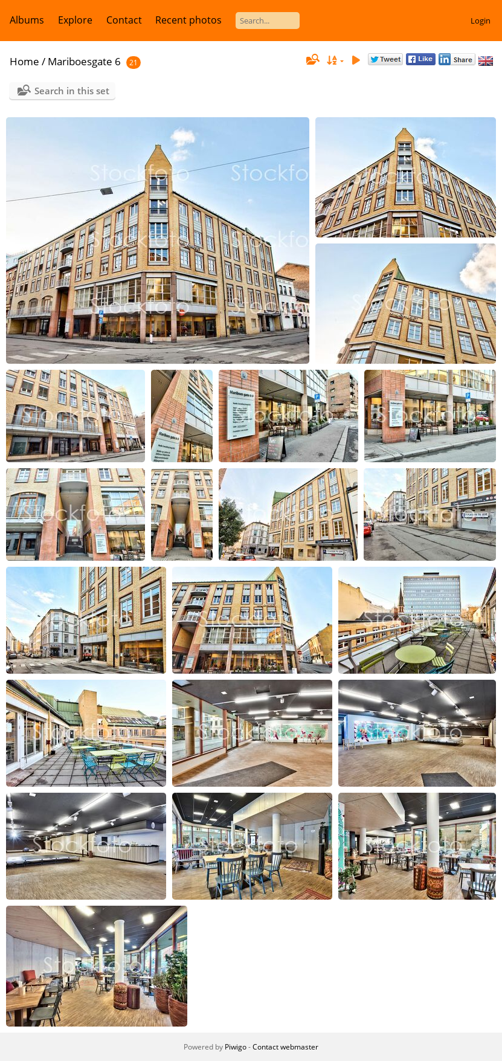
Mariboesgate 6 (84, 61)
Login (481, 20)
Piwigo (235, 1047)
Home (24, 61)
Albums (27, 20)
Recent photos (188, 20)
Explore (75, 20)
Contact (124, 20)
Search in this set (71, 91)
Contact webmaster (285, 1047)
